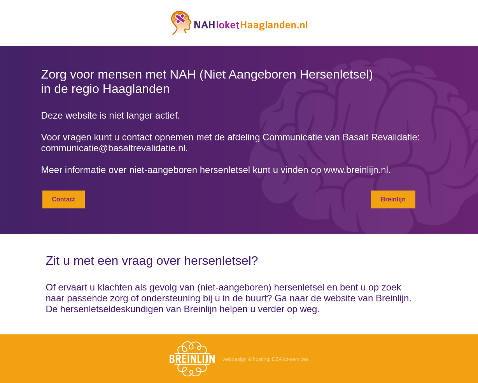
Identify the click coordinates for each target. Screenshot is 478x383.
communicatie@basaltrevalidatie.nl (113, 148)
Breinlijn (393, 199)
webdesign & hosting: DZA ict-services (265, 359)
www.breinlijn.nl (356, 169)
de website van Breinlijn (360, 298)
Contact (63, 199)
